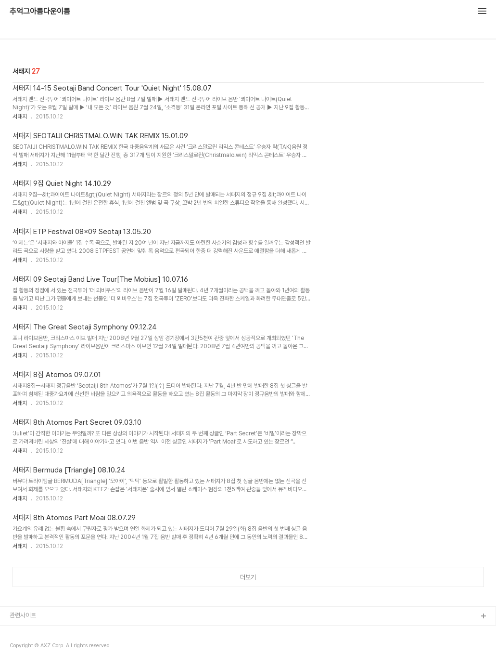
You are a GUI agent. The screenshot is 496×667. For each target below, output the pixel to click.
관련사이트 (23, 615)
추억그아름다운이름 (40, 11)
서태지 (20, 116)
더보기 (248, 577)
